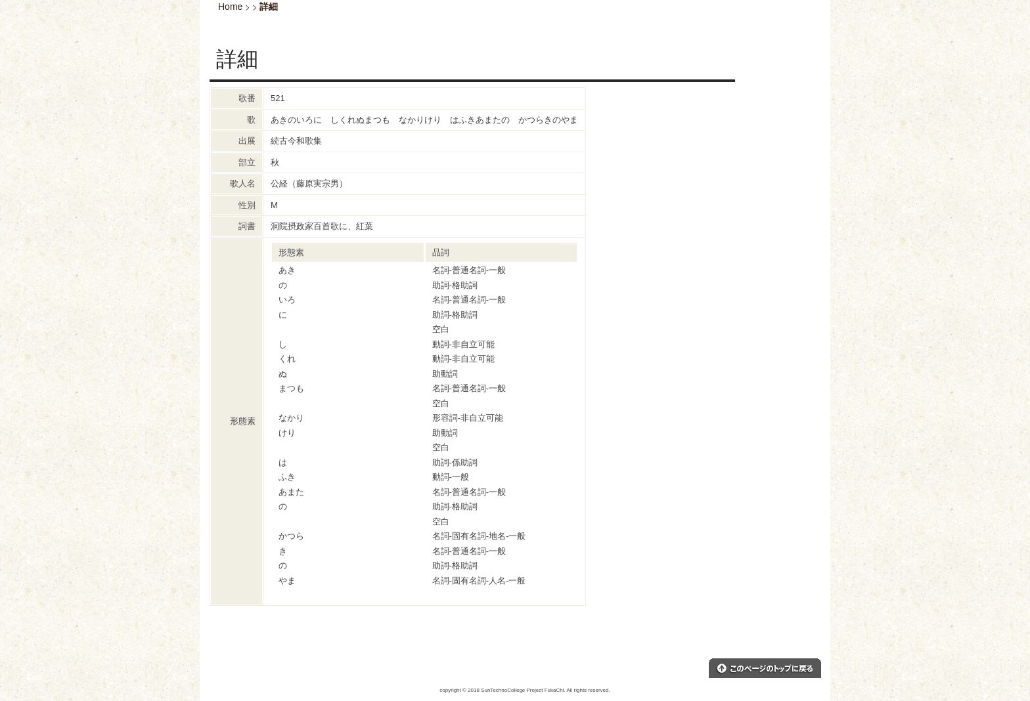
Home (230, 6)
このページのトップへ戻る (765, 668)
